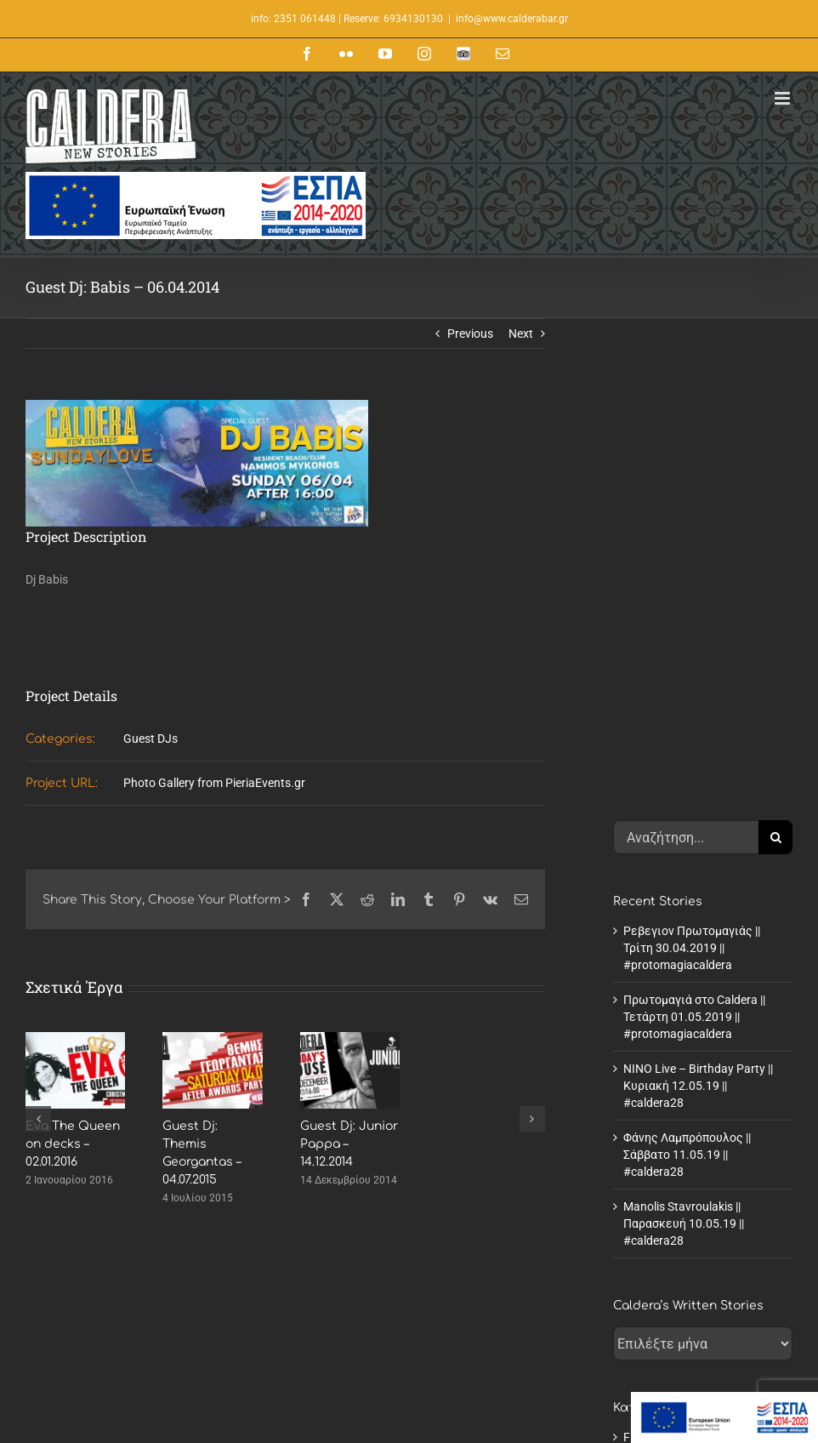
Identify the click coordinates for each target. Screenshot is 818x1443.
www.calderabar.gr (104, 1345)
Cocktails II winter (478, 1364)
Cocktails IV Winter (481, 1399)
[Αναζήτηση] (775, 391)
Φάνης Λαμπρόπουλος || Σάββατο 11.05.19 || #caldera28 (687, 708)
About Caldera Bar (480, 1294)
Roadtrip (646, 1060)
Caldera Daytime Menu (491, 1329)
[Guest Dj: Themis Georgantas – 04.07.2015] (212, 1039)
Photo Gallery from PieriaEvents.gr (214, 783)
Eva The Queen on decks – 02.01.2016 (73, 1144)
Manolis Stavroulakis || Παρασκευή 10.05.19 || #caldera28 (683, 777)
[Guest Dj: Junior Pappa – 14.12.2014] (350, 1039)
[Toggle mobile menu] (783, 98)
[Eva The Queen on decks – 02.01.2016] (75, 1039)
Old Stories (651, 1025)
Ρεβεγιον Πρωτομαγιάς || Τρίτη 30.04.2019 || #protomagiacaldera (691, 501)
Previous (470, 333)
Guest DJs (150, 738)
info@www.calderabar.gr (512, 19)
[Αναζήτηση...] (685, 391)
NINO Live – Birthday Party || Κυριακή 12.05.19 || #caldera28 (698, 639)
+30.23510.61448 (136, 1311)
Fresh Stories (657, 990)
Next (520, 333)
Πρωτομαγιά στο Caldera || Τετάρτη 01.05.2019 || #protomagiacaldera (694, 570)
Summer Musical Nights (494, 1433)
